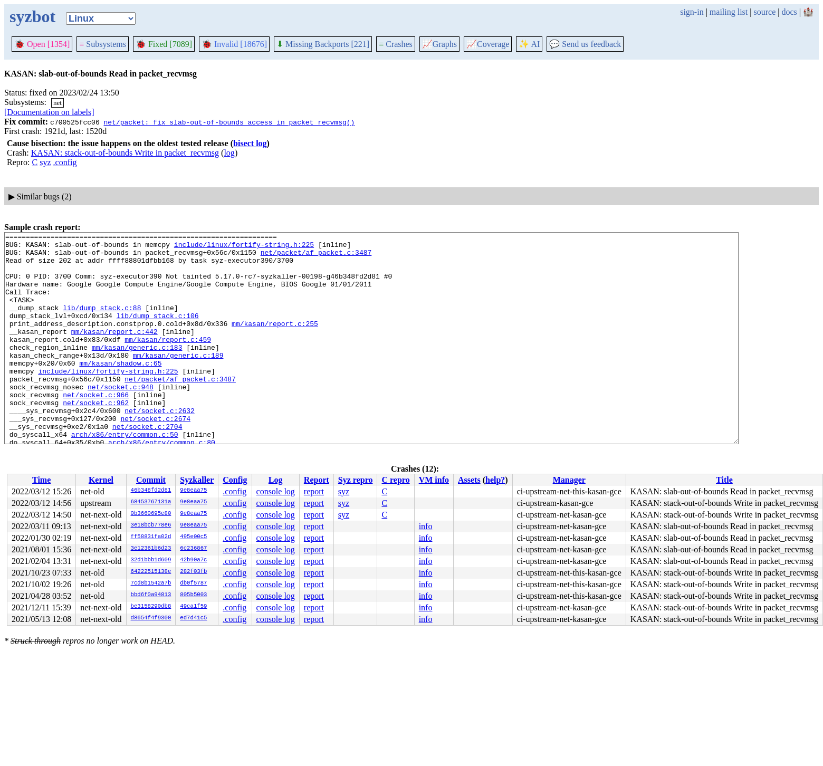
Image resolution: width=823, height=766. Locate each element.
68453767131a (151, 502)
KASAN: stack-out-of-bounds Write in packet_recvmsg (125, 152)
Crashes (396, 44)
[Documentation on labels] (49, 112)
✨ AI (529, 44)
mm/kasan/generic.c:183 (137, 371)
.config (65, 162)
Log (276, 479)
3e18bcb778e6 (151, 525)
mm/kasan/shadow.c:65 (120, 390)
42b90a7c (193, 560)
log (229, 152)
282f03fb (193, 572)
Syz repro (355, 479)
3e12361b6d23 (151, 548)
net (57, 103)
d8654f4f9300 (151, 618)
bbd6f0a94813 (151, 595)
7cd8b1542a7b (151, 583)
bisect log (250, 143)
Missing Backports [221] (322, 44)
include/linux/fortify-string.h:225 (244, 247)
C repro (395, 479)
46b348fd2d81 (151, 490)
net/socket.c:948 (121, 418)
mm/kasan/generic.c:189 (178, 380)
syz (45, 162)
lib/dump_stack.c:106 (158, 333)
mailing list (729, 11)
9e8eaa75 (193, 490)
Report (316, 479)
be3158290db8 (151, 606)
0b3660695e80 (151, 514)
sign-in (691, 11)
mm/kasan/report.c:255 (275, 342)
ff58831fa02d (151, 537)
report (314, 491)
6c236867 (193, 548)
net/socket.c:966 (96, 428)
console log (275, 491)
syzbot (32, 16)
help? (495, 479)
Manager (569, 479)
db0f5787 (193, 583)
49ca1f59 (193, 606)
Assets (469, 479)
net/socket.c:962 (96, 437)
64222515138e (151, 572)
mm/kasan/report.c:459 (168, 361)
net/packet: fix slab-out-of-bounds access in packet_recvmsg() (229, 122)
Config (235, 479)
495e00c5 (193, 537)
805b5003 (193, 595)
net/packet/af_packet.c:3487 (316, 257)
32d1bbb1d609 (151, 560)
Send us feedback (585, 44)
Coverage (487, 44)
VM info (434, 479)
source (765, 11)
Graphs (439, 44)
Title (724, 479)
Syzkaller (197, 479)
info (426, 526)
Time (41, 479)
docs (789, 11)
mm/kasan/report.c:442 (114, 352)
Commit (151, 479)
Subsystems (102, 44)
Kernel (101, 479)
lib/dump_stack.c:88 (102, 323)
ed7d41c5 (193, 618)
